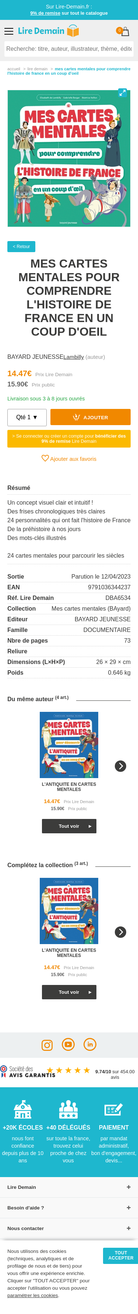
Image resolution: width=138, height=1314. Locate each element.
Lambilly (73, 357)
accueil (13, 69)
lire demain (37, 69)
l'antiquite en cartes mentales (69, 787)
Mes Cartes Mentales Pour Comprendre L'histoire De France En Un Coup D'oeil (69, 71)
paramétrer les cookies (32, 1295)
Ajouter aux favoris (69, 458)
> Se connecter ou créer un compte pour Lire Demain (69, 439)
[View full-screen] (122, 92)
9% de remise (45, 13)
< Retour (21, 246)
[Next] (120, 766)
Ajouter (90, 417)
